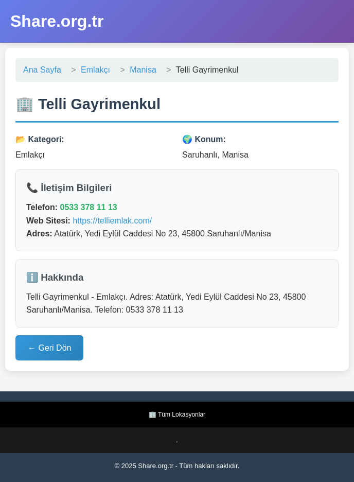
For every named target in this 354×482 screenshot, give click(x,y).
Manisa (143, 69)
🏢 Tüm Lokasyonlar (177, 414)
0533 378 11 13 (88, 207)
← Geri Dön (49, 347)
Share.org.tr (56, 21)
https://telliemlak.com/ (112, 220)
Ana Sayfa (42, 69)
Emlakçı (95, 69)
